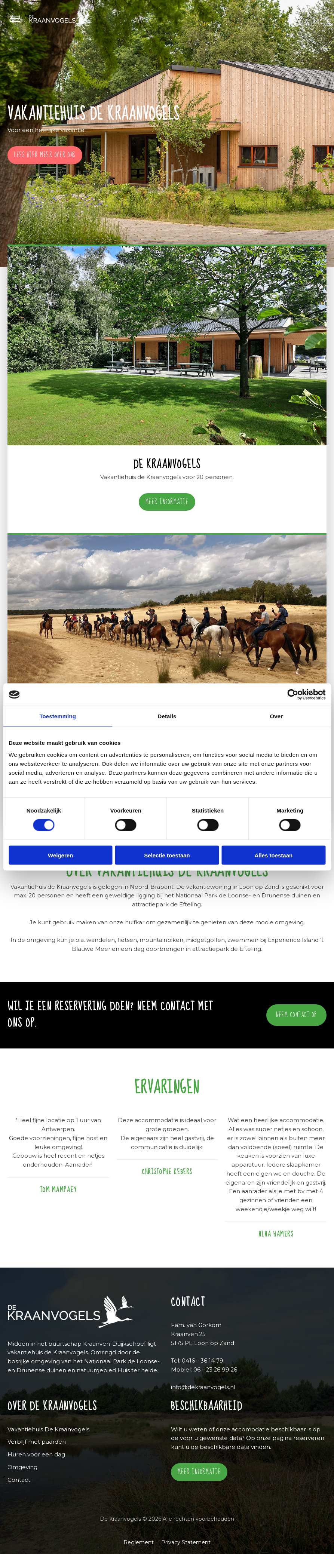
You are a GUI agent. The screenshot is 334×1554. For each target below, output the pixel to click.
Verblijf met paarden (36, 1441)
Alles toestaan (273, 855)
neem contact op (296, 1015)
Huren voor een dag (36, 1454)
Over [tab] (276, 716)
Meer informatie (167, 502)
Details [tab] (167, 716)
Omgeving (22, 1467)
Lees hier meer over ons (45, 155)
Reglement (138, 1542)
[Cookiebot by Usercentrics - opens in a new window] (292, 694)
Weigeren (60, 855)
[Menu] (18, 18)
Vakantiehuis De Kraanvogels (48, 1429)
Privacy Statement (186, 1542)
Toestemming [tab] (57, 716)
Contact (18, 1480)
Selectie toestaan (167, 855)
